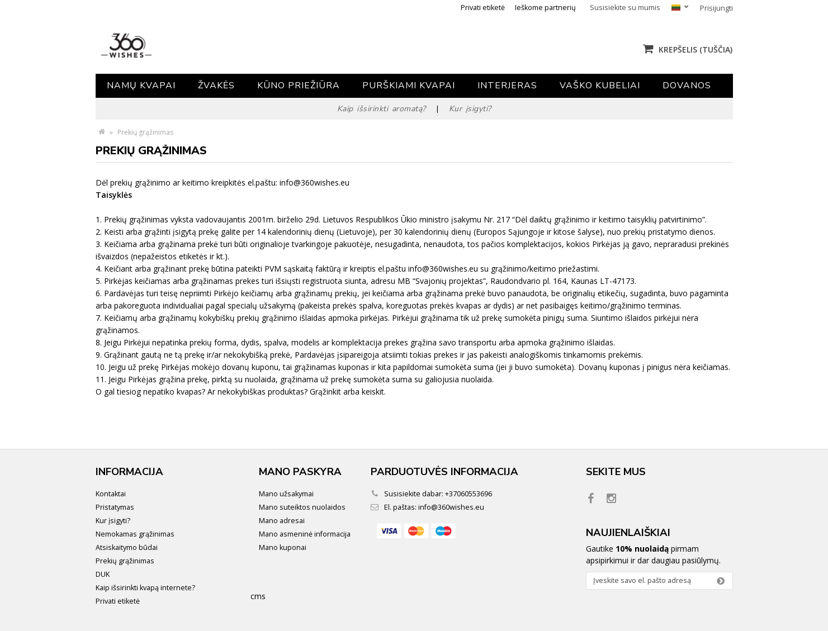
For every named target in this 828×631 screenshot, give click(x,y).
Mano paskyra (300, 471)
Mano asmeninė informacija (305, 534)
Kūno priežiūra (298, 85)
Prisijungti (716, 8)
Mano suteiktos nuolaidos (302, 507)
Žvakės (216, 85)
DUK (103, 574)
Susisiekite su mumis (625, 7)
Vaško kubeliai (600, 85)
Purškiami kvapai (408, 85)
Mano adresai (282, 520)
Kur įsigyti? (113, 520)
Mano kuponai (282, 547)
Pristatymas (115, 507)
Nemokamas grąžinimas (135, 534)
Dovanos (687, 85)
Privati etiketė (483, 7)
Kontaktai (111, 494)
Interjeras (507, 85)
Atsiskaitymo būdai (127, 547)
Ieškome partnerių (545, 7)
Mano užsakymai (286, 494)
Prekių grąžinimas (125, 561)
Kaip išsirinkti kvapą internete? (145, 587)
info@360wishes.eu (451, 507)
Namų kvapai (141, 85)
